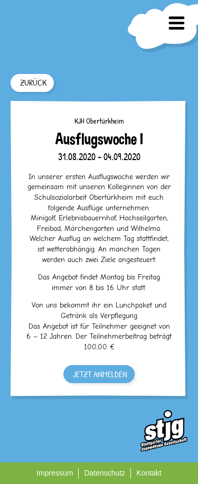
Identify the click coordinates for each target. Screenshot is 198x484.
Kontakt (148, 473)
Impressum (54, 473)
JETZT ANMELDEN (100, 374)
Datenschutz (104, 473)
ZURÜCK (33, 82)
